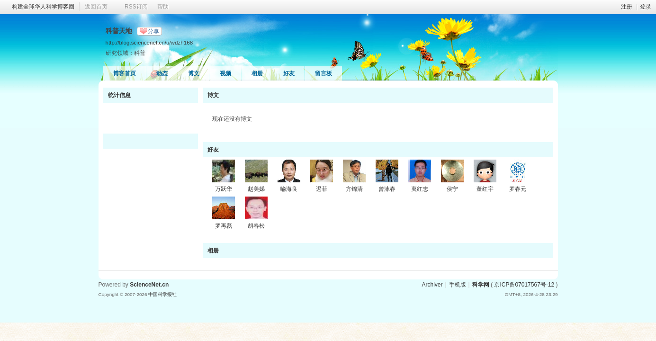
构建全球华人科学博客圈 (43, 6)
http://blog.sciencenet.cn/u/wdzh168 (149, 42)
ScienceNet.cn (149, 284)
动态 (162, 73)
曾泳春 (386, 189)
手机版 (457, 284)
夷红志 (419, 189)
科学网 (480, 284)
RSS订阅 (136, 6)
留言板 (323, 73)
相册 (257, 73)
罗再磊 (223, 226)
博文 (193, 73)
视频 (225, 73)
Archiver (432, 284)
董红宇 (485, 189)
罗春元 (517, 189)
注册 (626, 6)
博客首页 (124, 73)
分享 (153, 31)
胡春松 (256, 226)
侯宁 (452, 189)
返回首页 (96, 6)
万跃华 (223, 189)
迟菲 (321, 189)
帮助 (163, 6)
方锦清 (354, 189)
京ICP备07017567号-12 (524, 284)
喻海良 (288, 189)
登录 (645, 6)
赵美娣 (256, 189)
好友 (289, 73)
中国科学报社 (162, 294)
